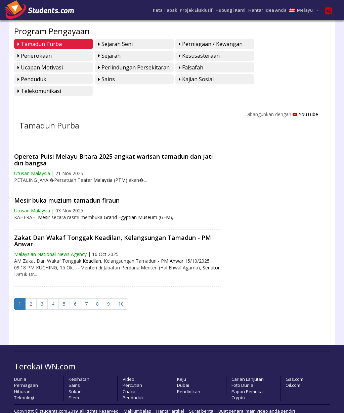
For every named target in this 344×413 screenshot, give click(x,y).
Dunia (20, 367)
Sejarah (28, 55)
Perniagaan (26, 374)
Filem (74, 386)
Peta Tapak (165, 10)
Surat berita (201, 399)
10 (121, 292)
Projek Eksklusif (196, 10)
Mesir (44, 205)
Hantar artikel (170, 399)
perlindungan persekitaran (290, 55)
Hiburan (22, 380)
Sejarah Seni (113, 44)
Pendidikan (188, 380)
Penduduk (110, 67)
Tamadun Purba (39, 44)
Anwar (176, 249)
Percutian (132, 374)
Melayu (302, 10)
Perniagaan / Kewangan (207, 44)
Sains (183, 67)
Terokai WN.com (45, 354)
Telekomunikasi (39, 79)
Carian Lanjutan (247, 367)
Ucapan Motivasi (198, 55)
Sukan (75, 380)
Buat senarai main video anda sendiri (256, 399)
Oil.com (293, 374)
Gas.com (294, 367)
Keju (181, 367)
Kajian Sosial (271, 67)
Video (128, 367)
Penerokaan (271, 44)
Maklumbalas (137, 399)
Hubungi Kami (230, 10)
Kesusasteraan (116, 55)
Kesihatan (79, 367)
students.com (53, 399)
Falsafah (29, 67)
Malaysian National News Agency (50, 243)
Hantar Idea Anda (267, 10)
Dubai (183, 374)
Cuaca (129, 380)
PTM (120, 168)
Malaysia (103, 168)
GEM (165, 205)
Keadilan (92, 249)
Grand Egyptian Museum (130, 205)
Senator (211, 256)
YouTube (305, 102)
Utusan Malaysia (32, 161)
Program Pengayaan (52, 31)
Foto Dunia (242, 374)
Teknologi (24, 386)
